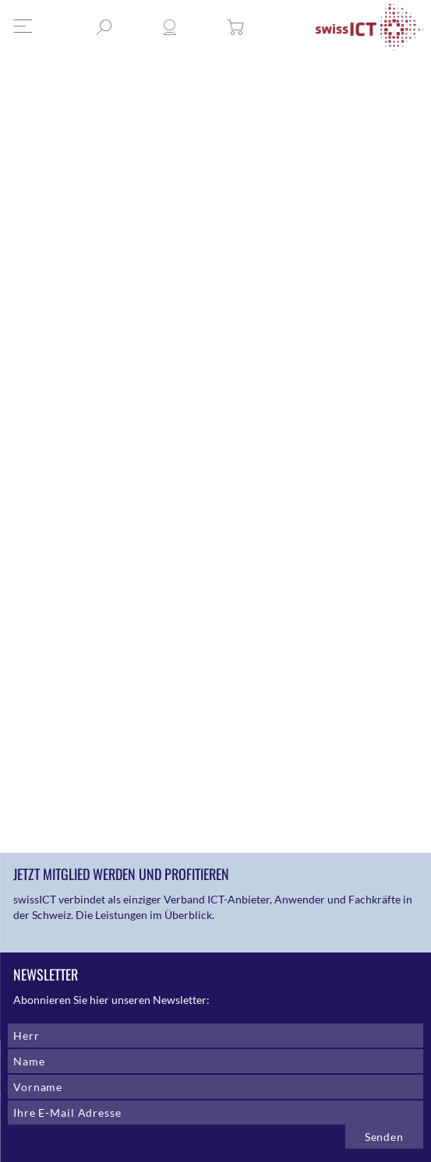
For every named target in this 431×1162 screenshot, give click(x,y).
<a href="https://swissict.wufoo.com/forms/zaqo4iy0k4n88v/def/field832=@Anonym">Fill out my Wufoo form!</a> (130, 444)
